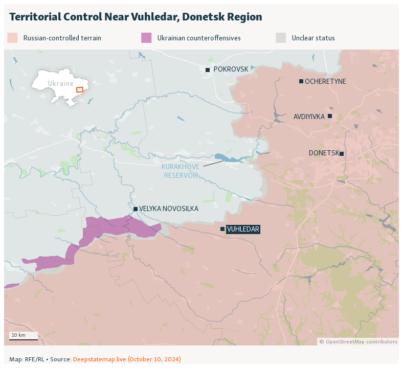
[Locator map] (201, 184)
